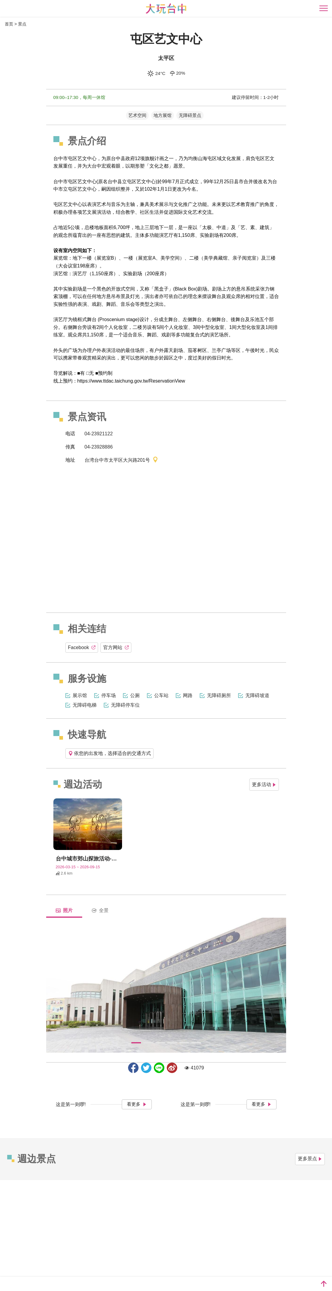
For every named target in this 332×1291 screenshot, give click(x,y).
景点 (22, 24)
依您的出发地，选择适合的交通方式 (109, 753)
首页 (9, 24)
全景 (100, 910)
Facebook (81, 647)
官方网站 (116, 647)
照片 (64, 910)
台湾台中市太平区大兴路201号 (122, 460)
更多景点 (310, 1158)
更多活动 (264, 784)
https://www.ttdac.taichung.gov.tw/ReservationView (131, 380)
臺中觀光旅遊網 (166, 8)
